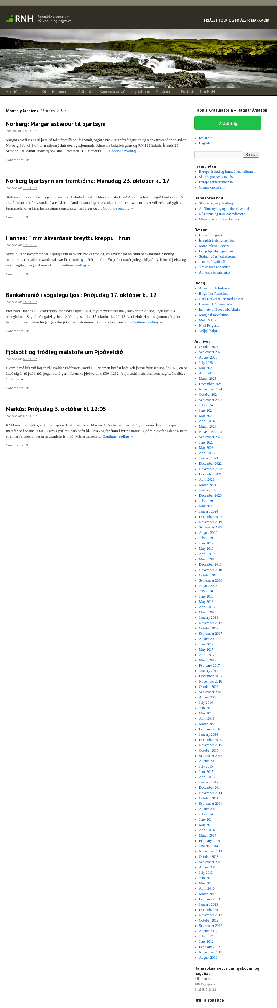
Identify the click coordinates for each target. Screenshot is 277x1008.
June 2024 (206, 410)
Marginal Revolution (214, 315)
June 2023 (206, 442)
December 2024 (210, 384)
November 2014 (210, 793)
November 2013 (210, 851)
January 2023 (208, 458)
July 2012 (206, 936)
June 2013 (206, 878)
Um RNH (207, 91)
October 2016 (209, 687)
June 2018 (206, 596)
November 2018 (210, 570)
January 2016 (208, 734)
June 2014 (206, 819)
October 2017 (209, 628)
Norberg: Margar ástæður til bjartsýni (55, 124)
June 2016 (206, 708)
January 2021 (208, 490)
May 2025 (206, 368)
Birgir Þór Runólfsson (214, 294)
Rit (44, 91)
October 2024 (209, 394)
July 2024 (206, 405)
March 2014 (207, 835)
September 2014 (210, 803)
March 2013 (207, 894)
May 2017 (206, 649)
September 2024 (210, 400)
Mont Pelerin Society (214, 246)
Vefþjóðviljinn (209, 331)
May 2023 (206, 448)
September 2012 (210, 926)
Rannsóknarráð (113, 91)
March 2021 (207, 485)
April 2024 (207, 421)
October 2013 (209, 857)
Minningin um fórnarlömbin (219, 219)
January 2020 (208, 511)
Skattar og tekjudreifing (216, 203)
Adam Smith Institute (214, 288)
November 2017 (210, 623)
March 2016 (207, 724)
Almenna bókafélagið (214, 272)
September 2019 (210, 527)
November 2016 (210, 681)
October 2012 (209, 920)
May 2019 (206, 548)
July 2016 (206, 703)
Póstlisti (187, 91)
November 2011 (210, 952)
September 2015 (210, 756)
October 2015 (209, 750)
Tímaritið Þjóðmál (212, 262)
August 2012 (208, 931)
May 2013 (206, 883)
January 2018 (208, 618)
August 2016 (208, 697)
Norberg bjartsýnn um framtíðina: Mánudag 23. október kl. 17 (88, 181)
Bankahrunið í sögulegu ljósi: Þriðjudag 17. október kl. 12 (81, 295)
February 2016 (209, 729)
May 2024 (206, 416)
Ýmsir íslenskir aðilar (214, 267)
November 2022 (210, 469)
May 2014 (206, 825)
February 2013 (209, 899)
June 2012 (206, 942)
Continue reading (125, 151)
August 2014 (208, 809)
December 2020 (210, 495)
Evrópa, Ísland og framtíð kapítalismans (227, 171)
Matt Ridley (207, 320)
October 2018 (209, 575)
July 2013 (206, 872)
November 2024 (210, 389)
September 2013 (210, 862)
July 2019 (206, 538)
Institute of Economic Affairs (219, 309)
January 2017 (208, 671)
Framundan (62, 91)
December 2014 (210, 788)
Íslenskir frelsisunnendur (216, 240)
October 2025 (209, 347)
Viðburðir (86, 91)
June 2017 (206, 644)
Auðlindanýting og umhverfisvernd (224, 209)
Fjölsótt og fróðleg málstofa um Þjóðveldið (64, 352)
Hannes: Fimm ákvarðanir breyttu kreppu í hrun (68, 238)
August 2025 (208, 357)
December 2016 (210, 676)
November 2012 (210, 915)
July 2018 (206, 591)
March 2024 (207, 426)
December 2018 (210, 564)
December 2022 (210, 464)
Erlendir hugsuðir (211, 235)
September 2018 (210, 580)
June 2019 (206, 543)
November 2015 (210, 745)
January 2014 (208, 846)
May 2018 (206, 602)
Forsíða (12, 91)
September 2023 (210, 437)
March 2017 (207, 660)
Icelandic (205, 138)
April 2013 (207, 888)
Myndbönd (140, 91)
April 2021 (207, 479)
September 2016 (210, 692)
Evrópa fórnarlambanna (216, 182)
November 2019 (210, 522)
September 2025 (210, 352)
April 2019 (207, 554)
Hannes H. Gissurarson (215, 304)
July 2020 (206, 501)
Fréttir (30, 91)
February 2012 (209, 947)
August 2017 (208, 639)
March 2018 (207, 612)
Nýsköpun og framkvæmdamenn (222, 214)
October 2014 (209, 798)
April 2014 (207, 830)
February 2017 (209, 665)
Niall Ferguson (209, 325)
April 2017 (207, 655)
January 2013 (208, 904)
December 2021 (210, 474)
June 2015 (206, 772)
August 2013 (208, 867)
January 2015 (208, 782)
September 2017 (210, 633)
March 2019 (207, 559)
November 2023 (210, 432)
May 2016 (206, 713)
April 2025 (207, 373)
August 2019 (208, 533)
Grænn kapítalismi (212, 187)
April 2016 (207, 718)
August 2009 (208, 957)
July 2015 (206, 766)
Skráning (228, 123)
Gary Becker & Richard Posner (221, 299)
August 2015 (208, 761)
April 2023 (207, 453)
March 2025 (207, 379)
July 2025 (206, 363)
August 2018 (208, 586)
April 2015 (207, 777)
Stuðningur (165, 91)
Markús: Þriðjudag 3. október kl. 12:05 (56, 409)
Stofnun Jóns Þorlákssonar (218, 256)
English (204, 143)
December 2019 (210, 517)
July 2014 (206, 814)
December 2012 (210, 910)
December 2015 (210, 740)
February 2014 (209, 841)
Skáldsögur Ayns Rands (216, 177)
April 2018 (207, 607)
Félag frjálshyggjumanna (217, 251)
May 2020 (206, 506)
